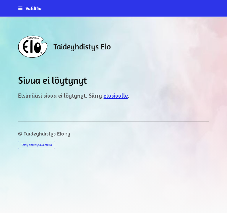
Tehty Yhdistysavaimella (36, 145)
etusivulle (115, 95)
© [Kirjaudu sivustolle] (21, 133)
